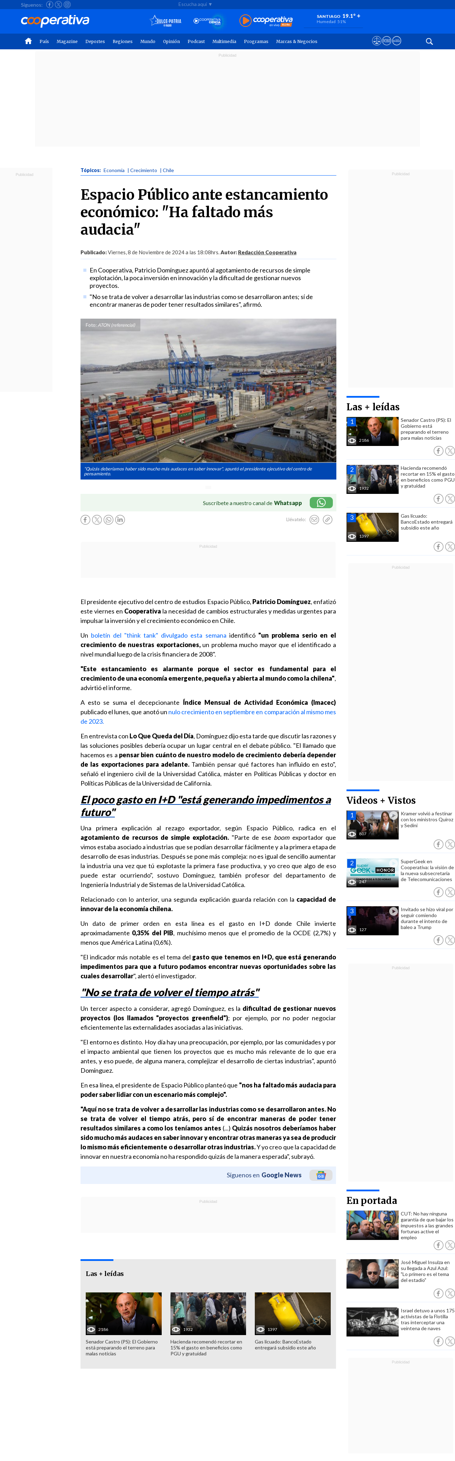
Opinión (171, 41)
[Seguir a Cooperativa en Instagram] (67, 4)
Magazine (67, 41)
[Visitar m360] (386, 47)
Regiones (123, 41)
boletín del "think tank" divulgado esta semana (158, 635)
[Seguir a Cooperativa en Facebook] (49, 4)
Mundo (147, 41)
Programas (256, 41)
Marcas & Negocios (296, 41)
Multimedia (224, 41)
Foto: (91, 325)
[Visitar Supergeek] (396, 47)
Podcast (196, 41)
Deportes (95, 41)
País (44, 41)
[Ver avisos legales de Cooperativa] (377, 47)
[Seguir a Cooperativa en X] (58, 4)
